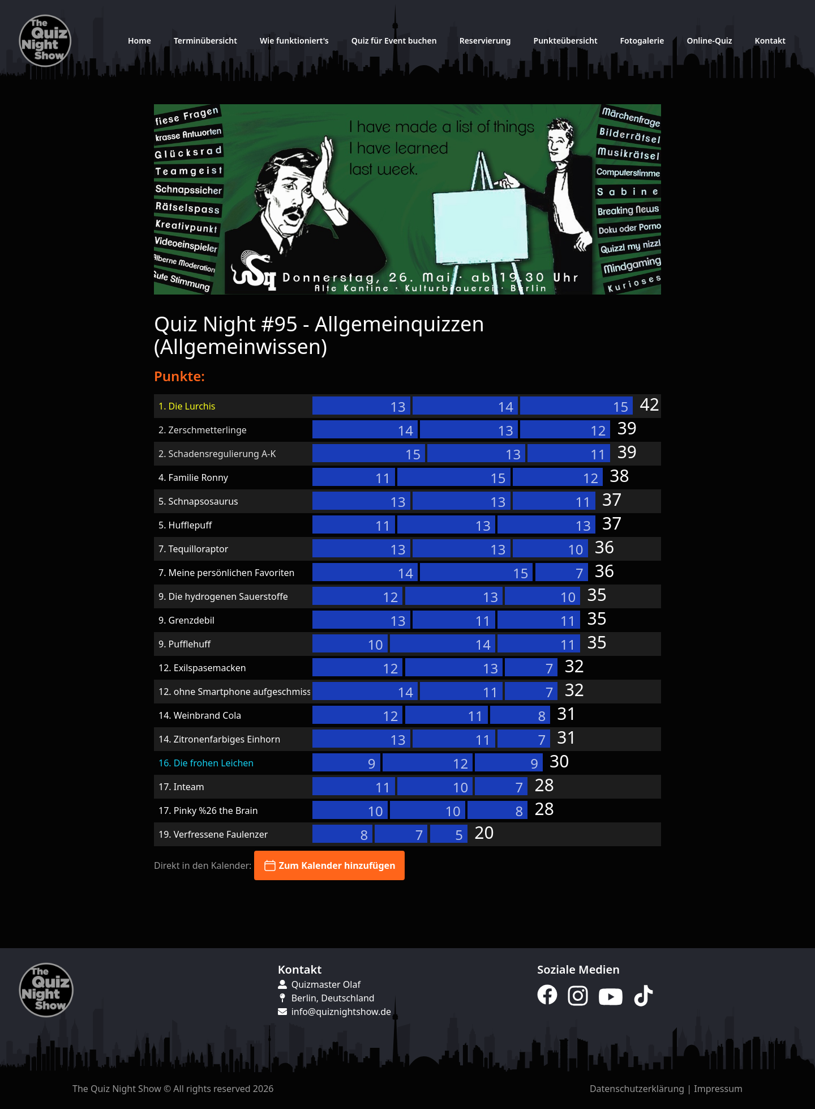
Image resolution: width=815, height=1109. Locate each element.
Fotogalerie (642, 40)
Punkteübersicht (566, 40)
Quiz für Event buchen (394, 40)
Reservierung (485, 40)
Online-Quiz (709, 40)
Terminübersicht (205, 40)
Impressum (718, 1088)
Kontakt (770, 40)
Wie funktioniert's (294, 40)
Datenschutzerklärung (637, 1088)
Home (139, 40)
